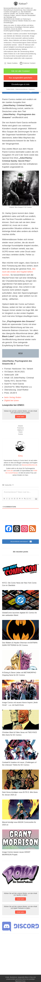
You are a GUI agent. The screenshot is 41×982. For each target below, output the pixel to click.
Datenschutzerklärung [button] (22, 89)
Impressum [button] (32, 89)
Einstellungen (8, 58)
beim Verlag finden (12, 397)
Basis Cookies (11, 63)
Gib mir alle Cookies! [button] (20, 71)
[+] (30, 498)
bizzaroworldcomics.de (29, 465)
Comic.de (9, 470)
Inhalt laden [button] (20, 416)
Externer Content (27, 63)
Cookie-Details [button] (10, 89)
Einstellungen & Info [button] (20, 84)
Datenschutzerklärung (28, 54)
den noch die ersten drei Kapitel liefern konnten (19, 272)
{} (27, 498)
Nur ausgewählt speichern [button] (20, 78)
